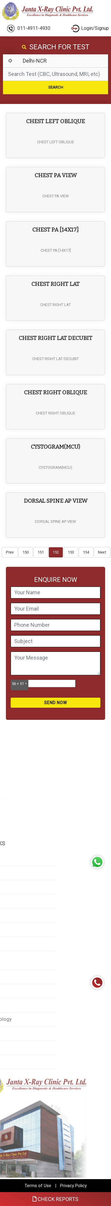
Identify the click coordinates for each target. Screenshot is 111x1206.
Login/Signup (90, 28)
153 (71, 552)
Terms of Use (38, 1185)
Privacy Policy (73, 1185)
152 (56, 552)
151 (41, 552)
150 (25, 552)
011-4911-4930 (28, 28)
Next (102, 552)
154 (86, 552)
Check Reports (56, 1199)
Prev (10, 552)
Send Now (55, 702)
